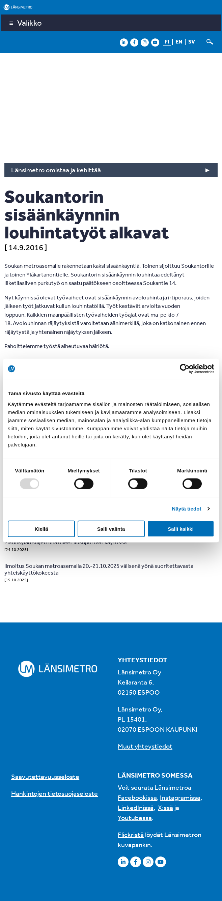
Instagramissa (180, 797)
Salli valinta (111, 528)
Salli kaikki (181, 528)
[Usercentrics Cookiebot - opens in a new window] (184, 369)
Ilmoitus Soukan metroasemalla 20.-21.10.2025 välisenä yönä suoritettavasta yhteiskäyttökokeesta (98, 569)
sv (191, 41)
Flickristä (131, 834)
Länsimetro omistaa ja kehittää (56, 170)
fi (167, 41)
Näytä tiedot (186, 509)
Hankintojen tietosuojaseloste (54, 793)
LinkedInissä (136, 807)
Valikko (29, 22)
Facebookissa (137, 797)
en (178, 41)
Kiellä (41, 528)
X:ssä (165, 807)
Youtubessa (135, 817)
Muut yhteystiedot (145, 746)
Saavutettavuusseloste (45, 776)
